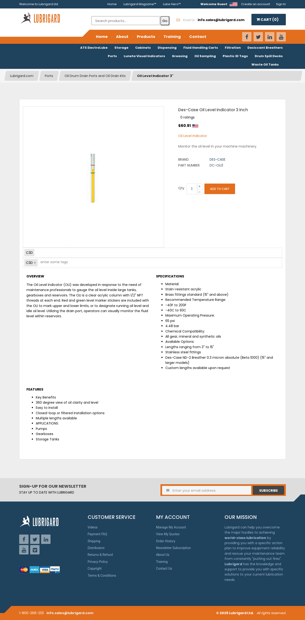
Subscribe (268, 490)
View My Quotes (168, 534)
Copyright (95, 568)
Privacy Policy (98, 562)
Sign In (281, 4)
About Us (162, 555)
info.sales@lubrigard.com (70, 613)
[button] (34, 262)
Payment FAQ (97, 534)
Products (146, 36)
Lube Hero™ (172, 4)
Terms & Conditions (102, 575)
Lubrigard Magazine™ (139, 4)
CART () (267, 19)
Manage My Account (171, 527)
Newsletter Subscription (173, 548)
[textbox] (52, 262)
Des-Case (217, 159)
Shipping (94, 541)
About (122, 36)
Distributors (96, 548)
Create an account (255, 4)
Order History (165, 541)
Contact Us (164, 568)
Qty (181, 188)
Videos (93, 527)
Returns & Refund (100, 555)
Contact (197, 36)
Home (112, 4)
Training (172, 36)
